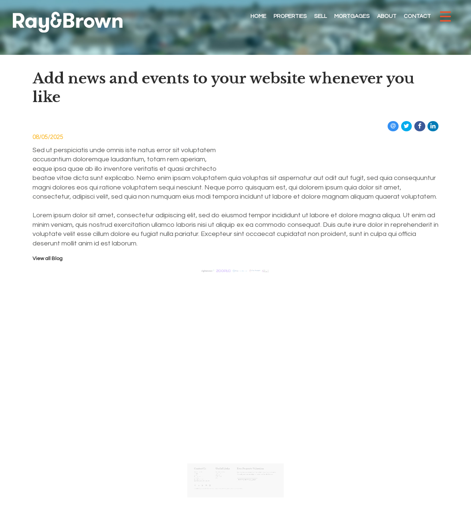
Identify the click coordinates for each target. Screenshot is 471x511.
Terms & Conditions (238, 480)
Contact (417, 16)
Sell (320, 16)
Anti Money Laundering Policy (229, 480)
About (386, 16)
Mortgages (352, 16)
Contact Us (223, 469)
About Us (223, 470)
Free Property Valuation (244, 474)
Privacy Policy (218, 480)
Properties (290, 16)
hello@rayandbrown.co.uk (212, 474)
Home (258, 16)
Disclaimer (222, 480)
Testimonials (223, 471)
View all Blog (48, 258)
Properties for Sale (224, 468)
